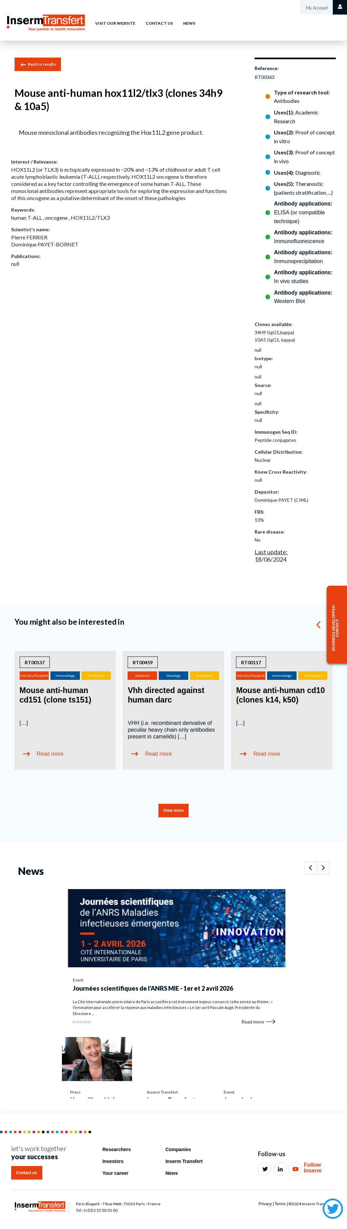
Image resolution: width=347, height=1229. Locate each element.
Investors (113, 1161)
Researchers (117, 1149)
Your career (116, 1173)
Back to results (38, 64)
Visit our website (115, 23)
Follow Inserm (312, 1168)
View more (174, 810)
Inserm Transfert (184, 1161)
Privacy (265, 1204)
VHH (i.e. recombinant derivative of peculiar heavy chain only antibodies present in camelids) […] (171, 729)
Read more (50, 754)
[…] (24, 723)
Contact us (159, 23)
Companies (178, 1149)
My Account (316, 7)
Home (78, 18)
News (189, 23)
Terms (280, 1204)
